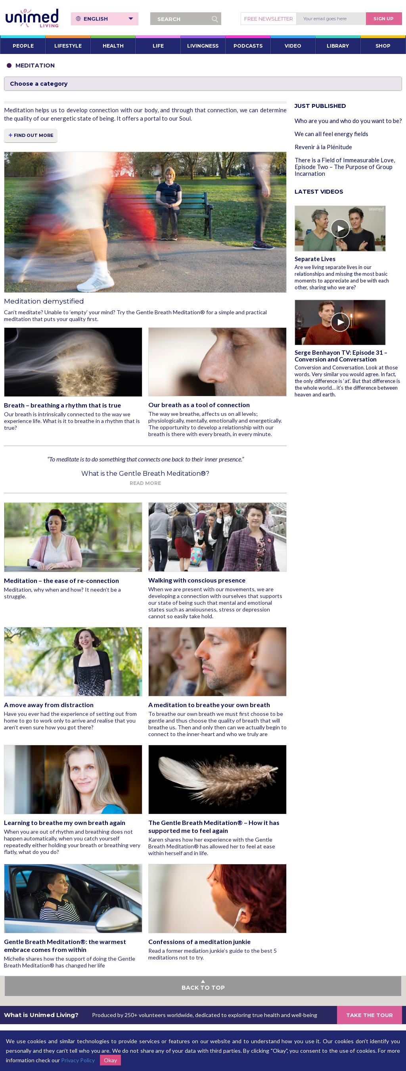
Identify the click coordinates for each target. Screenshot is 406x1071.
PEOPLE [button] (23, 46)
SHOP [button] (383, 46)
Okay (110, 1060)
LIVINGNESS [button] (202, 46)
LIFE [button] (158, 46)
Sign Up (383, 18)
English (109, 18)
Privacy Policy (78, 1060)
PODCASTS (248, 46)
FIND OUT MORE (34, 135)
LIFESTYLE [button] (68, 46)
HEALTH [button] (113, 46)
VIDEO (293, 46)
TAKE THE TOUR (369, 1015)
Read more (145, 483)
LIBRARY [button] (338, 46)
